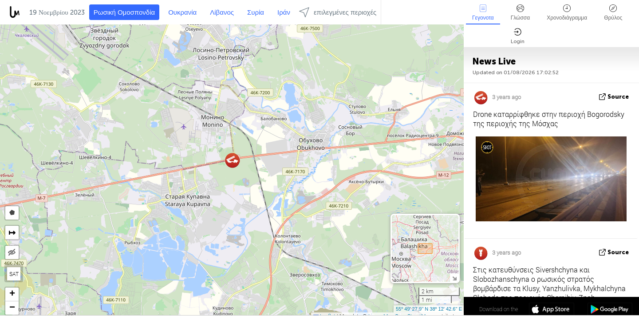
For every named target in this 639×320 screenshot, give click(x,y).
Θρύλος (613, 12)
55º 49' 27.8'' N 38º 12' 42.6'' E (429, 309)
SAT (14, 273)
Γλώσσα (520, 12)
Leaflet (324, 316)
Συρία (255, 12)
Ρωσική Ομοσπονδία (124, 12)
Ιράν (283, 12)
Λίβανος (222, 12)
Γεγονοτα (483, 12)
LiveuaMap (381, 316)
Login (518, 36)
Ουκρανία (182, 12)
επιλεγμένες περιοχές (337, 12)
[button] (232, 160)
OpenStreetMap (413, 316)
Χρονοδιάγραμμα (567, 12)
